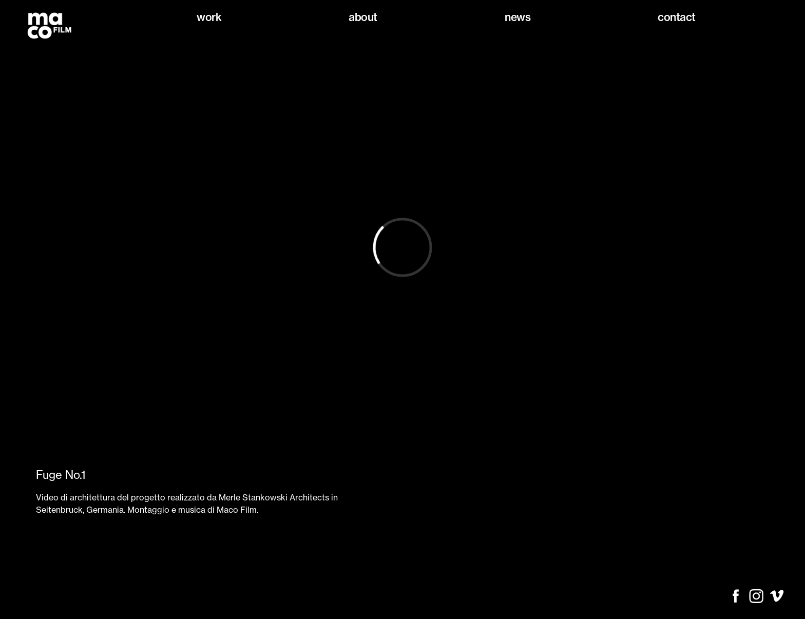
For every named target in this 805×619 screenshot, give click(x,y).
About (363, 17)
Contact (677, 17)
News (517, 17)
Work (209, 17)
